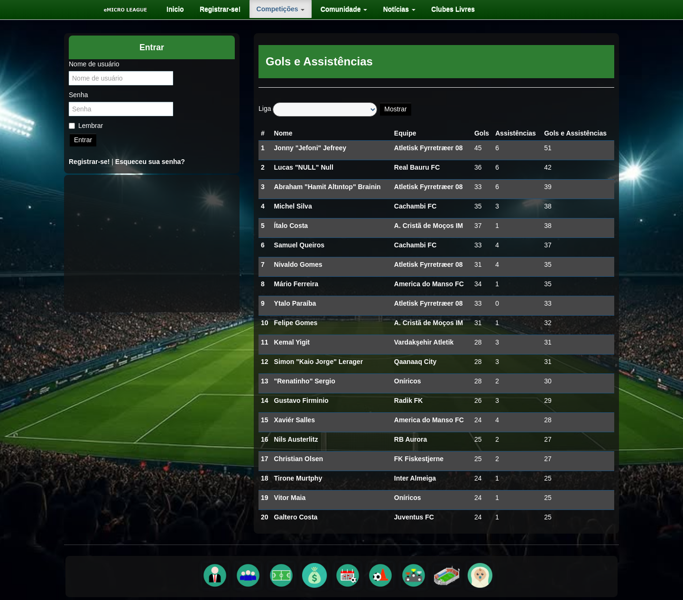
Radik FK (408, 400)
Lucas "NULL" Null (303, 167)
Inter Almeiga (415, 478)
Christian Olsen (298, 459)
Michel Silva (293, 206)
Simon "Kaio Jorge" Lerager (318, 361)
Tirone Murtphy (298, 478)
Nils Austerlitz (296, 439)
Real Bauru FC (417, 167)
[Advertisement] (152, 243)
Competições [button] (276, 9)
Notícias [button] (391, 9)
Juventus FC (414, 517)
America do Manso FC (429, 284)
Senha (78, 95)
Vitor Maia (290, 497)
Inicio (174, 9)
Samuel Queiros (299, 245)
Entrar (83, 140)
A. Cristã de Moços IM (428, 225)
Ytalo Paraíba (295, 303)
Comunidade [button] (337, 9)
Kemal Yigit (292, 342)
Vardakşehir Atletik (424, 342)
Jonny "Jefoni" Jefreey (310, 148)
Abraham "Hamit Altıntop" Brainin (327, 187)
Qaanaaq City (415, 361)
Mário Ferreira (296, 284)
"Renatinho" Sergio (304, 381)
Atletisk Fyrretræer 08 (428, 148)
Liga (264, 108)
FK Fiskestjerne (418, 459)
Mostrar (395, 109)
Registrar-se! (216, 9)
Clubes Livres (444, 9)
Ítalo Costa (291, 225)
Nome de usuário (94, 64)
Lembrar (86, 125)
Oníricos (407, 381)
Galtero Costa (296, 517)
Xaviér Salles (294, 420)
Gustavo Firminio (301, 400)
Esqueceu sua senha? (150, 161)
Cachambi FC (415, 206)
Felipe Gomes (296, 323)
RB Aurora (410, 439)
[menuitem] (174, 9)
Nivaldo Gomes (298, 264)
